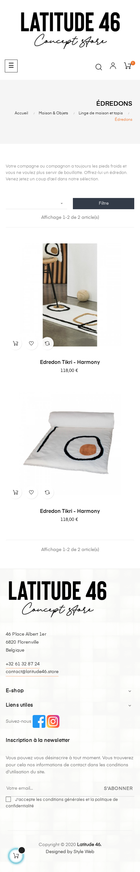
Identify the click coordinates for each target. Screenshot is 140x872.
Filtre (104, 203)
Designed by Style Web (70, 852)
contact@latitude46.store (32, 672)
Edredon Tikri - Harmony (70, 362)
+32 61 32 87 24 (23, 664)
